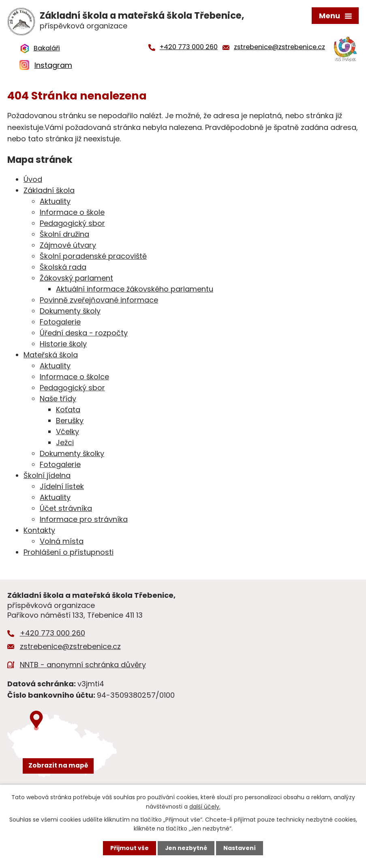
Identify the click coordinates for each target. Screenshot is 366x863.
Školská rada (63, 268)
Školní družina (64, 235)
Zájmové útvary (68, 246)
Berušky (69, 422)
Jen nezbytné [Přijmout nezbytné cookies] (186, 848)
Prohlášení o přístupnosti (68, 553)
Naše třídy (58, 400)
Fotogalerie (60, 323)
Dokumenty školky (72, 455)
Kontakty (39, 531)
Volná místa (61, 542)
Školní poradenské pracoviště (93, 257)
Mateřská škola (51, 356)
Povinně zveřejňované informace (99, 301)
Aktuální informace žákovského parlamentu (134, 290)
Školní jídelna (47, 477)
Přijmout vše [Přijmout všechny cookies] (129, 848)
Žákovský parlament (76, 279)
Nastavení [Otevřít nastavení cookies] (240, 848)
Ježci (65, 444)
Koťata (68, 411)
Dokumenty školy (70, 312)
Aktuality (55, 202)
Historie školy (63, 345)
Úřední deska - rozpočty (84, 334)
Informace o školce (74, 378)
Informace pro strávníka (84, 520)
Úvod (33, 180)
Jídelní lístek (62, 487)
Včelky (67, 433)
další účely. (204, 806)
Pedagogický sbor (72, 224)
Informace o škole (72, 213)
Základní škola (49, 191)
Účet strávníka (66, 509)
